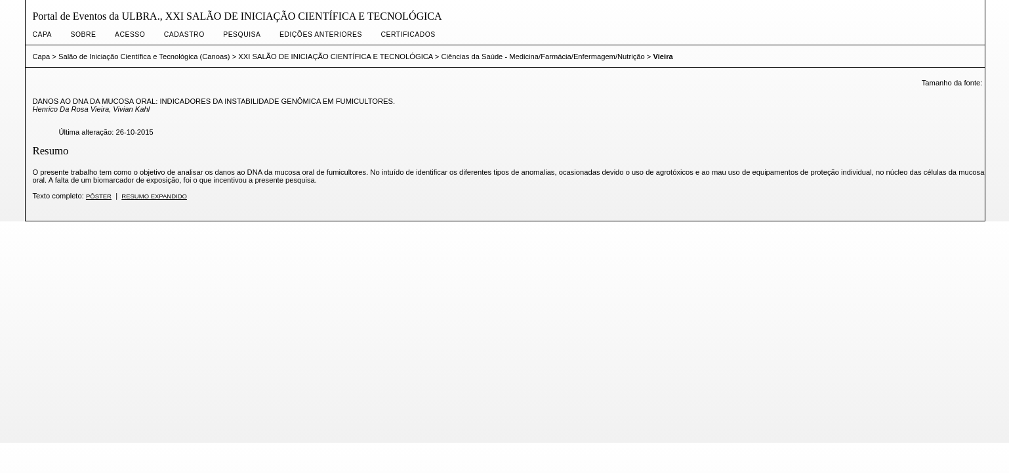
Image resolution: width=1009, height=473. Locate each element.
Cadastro (184, 34)
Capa (42, 34)
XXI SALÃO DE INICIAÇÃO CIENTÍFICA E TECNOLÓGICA (335, 56)
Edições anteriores (320, 34)
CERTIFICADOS (408, 34)
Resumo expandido (154, 196)
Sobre (83, 34)
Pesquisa (241, 34)
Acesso (130, 34)
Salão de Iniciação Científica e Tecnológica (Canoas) (144, 56)
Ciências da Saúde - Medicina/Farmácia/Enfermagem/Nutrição (542, 56)
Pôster (99, 196)
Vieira (662, 56)
